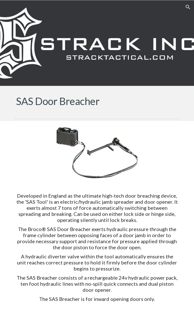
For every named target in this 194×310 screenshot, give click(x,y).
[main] (97, 101)
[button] (188, 7)
